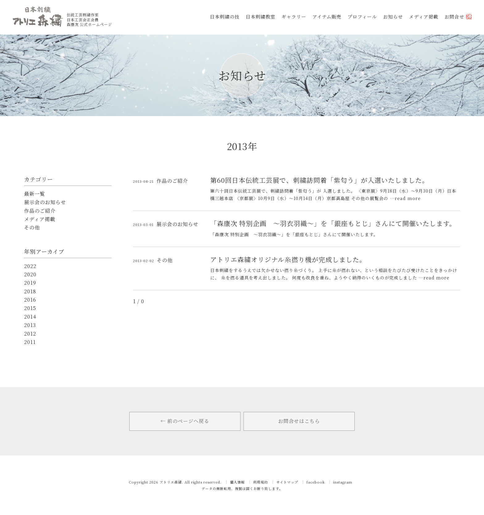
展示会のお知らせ (45, 202)
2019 (30, 282)
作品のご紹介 (40, 210)
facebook (316, 482)
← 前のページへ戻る (185, 421)
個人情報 (237, 482)
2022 (30, 266)
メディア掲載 (423, 16)
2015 (30, 308)
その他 (32, 227)
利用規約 (260, 482)
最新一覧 (34, 194)
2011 (30, 342)
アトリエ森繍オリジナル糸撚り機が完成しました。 (288, 259)
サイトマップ (287, 482)
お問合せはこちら (299, 421)
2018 (30, 291)
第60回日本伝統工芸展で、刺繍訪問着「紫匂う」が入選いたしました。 (319, 180)
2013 (30, 325)
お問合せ (458, 16)
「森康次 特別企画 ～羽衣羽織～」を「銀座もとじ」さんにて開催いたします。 (333, 223)
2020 (30, 274)
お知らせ (393, 16)
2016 (30, 299)
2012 (30, 333)
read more (408, 198)
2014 (30, 316)
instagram (342, 482)
